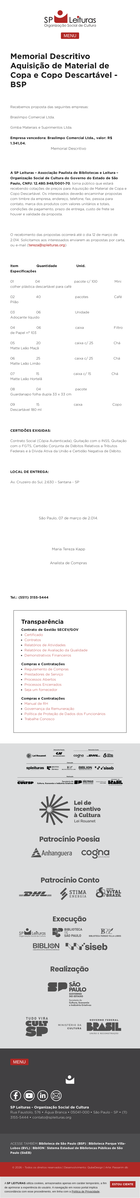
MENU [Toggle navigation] (70, 35)
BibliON (38, 1148)
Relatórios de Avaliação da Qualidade (55, 650)
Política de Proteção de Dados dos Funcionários (64, 714)
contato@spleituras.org (51, 1117)
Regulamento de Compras (46, 669)
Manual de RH (36, 703)
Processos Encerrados (43, 684)
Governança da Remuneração (49, 709)
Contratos (32, 640)
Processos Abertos (40, 679)
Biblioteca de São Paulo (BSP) (62, 1143)
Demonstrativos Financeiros (47, 655)
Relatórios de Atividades (45, 645)
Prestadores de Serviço (43, 674)
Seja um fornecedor (40, 689)
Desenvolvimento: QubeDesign (83, 1167)
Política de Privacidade (85, 1191)
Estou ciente (122, 1184)
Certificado (33, 635)
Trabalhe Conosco (39, 719)
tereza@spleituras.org (47, 245)
